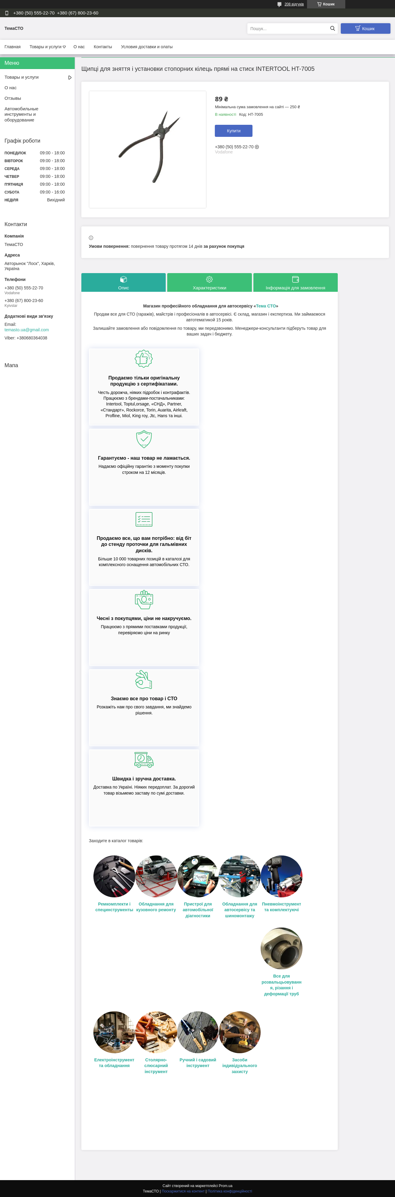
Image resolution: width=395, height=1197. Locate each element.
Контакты (103, 46)
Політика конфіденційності (230, 1191)
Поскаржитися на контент (183, 1191)
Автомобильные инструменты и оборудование (21, 114)
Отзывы (13, 98)
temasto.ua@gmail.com (27, 329)
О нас (79, 46)
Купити (233, 130)
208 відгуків (294, 4)
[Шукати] (332, 28)
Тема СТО (266, 306)
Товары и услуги (45, 46)
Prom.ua (225, 1186)
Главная (12, 46)
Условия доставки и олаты (147, 46)
